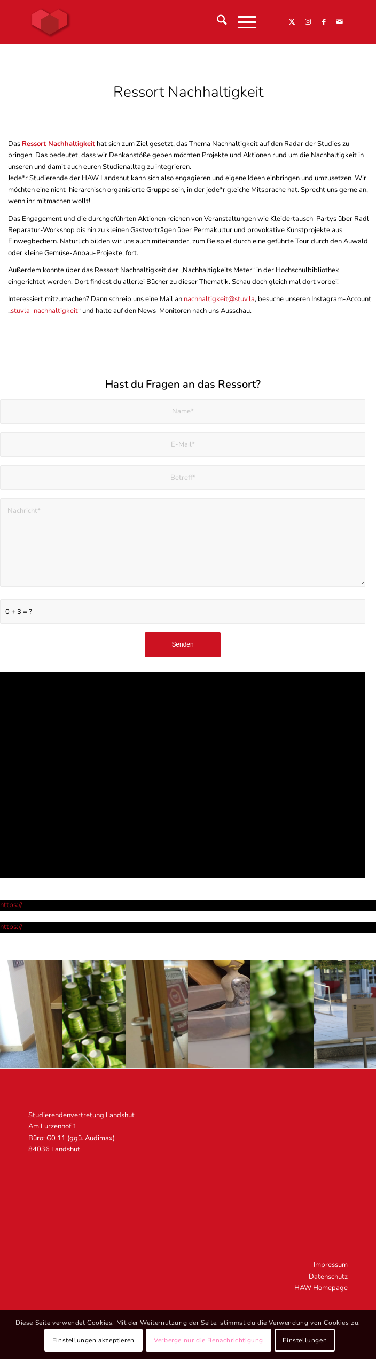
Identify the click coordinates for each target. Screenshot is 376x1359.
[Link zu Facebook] (324, 22)
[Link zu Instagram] (308, 22)
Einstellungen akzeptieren (93, 1340)
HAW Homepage (321, 1288)
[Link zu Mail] (340, 22)
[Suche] (216, 22)
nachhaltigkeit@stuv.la (219, 299)
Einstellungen (305, 1340)
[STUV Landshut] (156, 22)
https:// (11, 905)
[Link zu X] (292, 22)
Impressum (331, 1265)
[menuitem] (216, 22)
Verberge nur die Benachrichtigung (208, 1340)
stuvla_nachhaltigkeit (44, 311)
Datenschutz (328, 1276)
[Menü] (241, 22)
